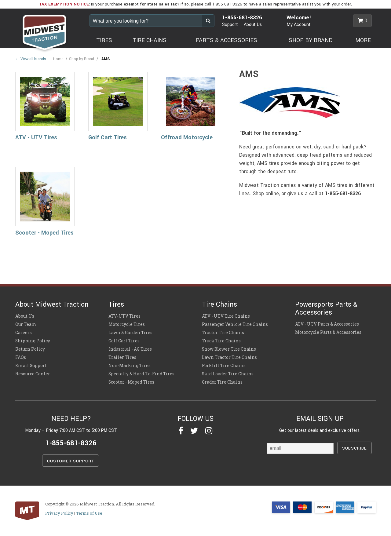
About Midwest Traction (52, 304)
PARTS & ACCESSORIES (226, 40)
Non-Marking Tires (129, 365)
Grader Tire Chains (222, 382)
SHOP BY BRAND (311, 40)
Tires (116, 304)
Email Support (31, 365)
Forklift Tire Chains (224, 365)
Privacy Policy (59, 513)
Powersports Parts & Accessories (326, 308)
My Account (299, 24)
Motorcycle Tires (126, 324)
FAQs (20, 357)
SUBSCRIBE (354, 448)
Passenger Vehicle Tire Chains (235, 324)
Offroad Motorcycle (187, 137)
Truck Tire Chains (221, 341)
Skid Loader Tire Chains (228, 374)
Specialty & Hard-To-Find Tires (141, 374)
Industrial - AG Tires (130, 349)
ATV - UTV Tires (36, 137)
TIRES (104, 40)
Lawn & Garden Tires (130, 332)
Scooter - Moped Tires (44, 233)
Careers (23, 332)
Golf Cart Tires (107, 137)
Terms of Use (89, 513)
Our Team (25, 324)
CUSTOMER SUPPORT (70, 461)
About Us (253, 24)
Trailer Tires (122, 357)
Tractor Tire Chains (223, 332)
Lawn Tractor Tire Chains (229, 357)
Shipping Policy (32, 341)
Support (230, 24)
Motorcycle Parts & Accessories (328, 332)
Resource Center (32, 374)
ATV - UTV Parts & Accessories (327, 324)
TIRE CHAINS (149, 40)
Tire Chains (219, 304)
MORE (363, 40)
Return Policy (30, 349)
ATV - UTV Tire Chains (226, 316)
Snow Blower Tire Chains (229, 349)
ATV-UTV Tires (124, 316)
